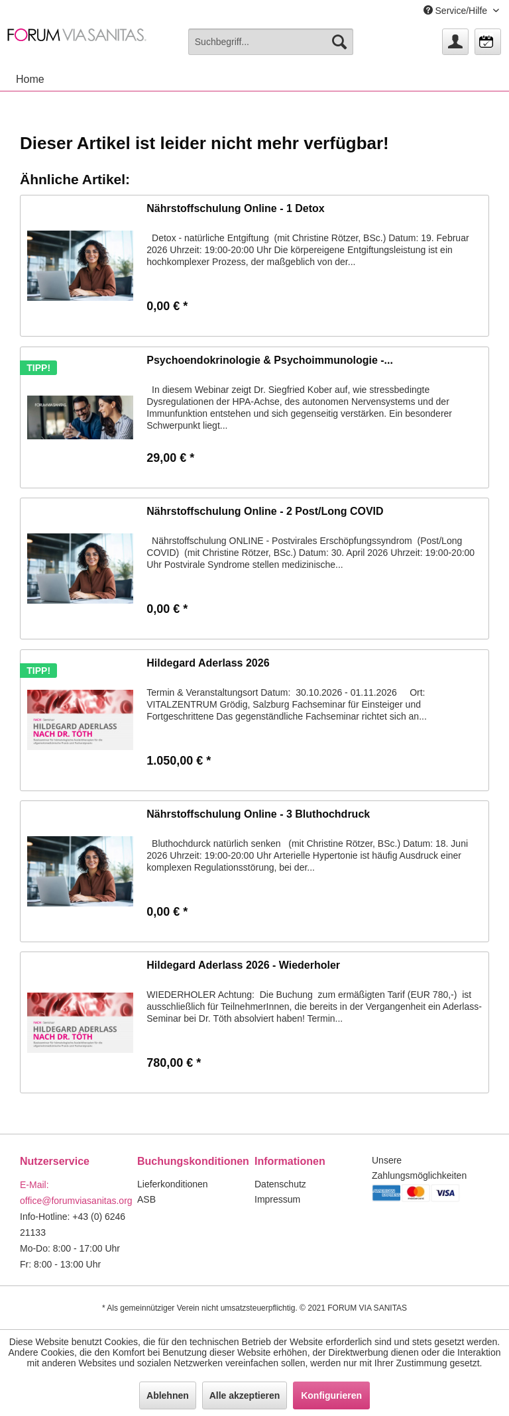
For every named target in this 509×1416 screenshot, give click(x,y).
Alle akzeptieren (244, 1395)
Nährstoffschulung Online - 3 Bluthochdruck (258, 814)
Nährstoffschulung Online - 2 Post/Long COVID (264, 511)
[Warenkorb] (488, 41)
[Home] (30, 79)
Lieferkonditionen (172, 1184)
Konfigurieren (331, 1395)
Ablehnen (167, 1395)
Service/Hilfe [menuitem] (457, 10)
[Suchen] (339, 41)
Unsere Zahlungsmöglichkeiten (419, 1168)
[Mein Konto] (455, 41)
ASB (146, 1199)
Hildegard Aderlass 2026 (207, 663)
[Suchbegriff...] (271, 41)
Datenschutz (280, 1184)
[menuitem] (271, 41)
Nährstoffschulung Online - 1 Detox (235, 208)
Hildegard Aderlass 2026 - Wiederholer (243, 965)
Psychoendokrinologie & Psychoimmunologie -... (269, 360)
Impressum (277, 1199)
